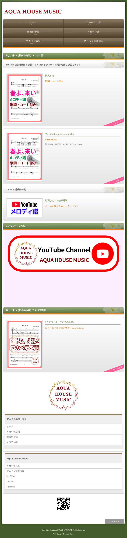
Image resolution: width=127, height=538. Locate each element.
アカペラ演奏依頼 (15, 471)
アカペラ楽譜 (94, 23)
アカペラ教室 (33, 42)
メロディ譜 (94, 33)
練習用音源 (33, 33)
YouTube (11, 476)
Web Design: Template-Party (63, 534)
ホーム (33, 23)
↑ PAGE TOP (114, 521)
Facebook (11, 487)
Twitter (10, 481)
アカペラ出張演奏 (94, 42)
